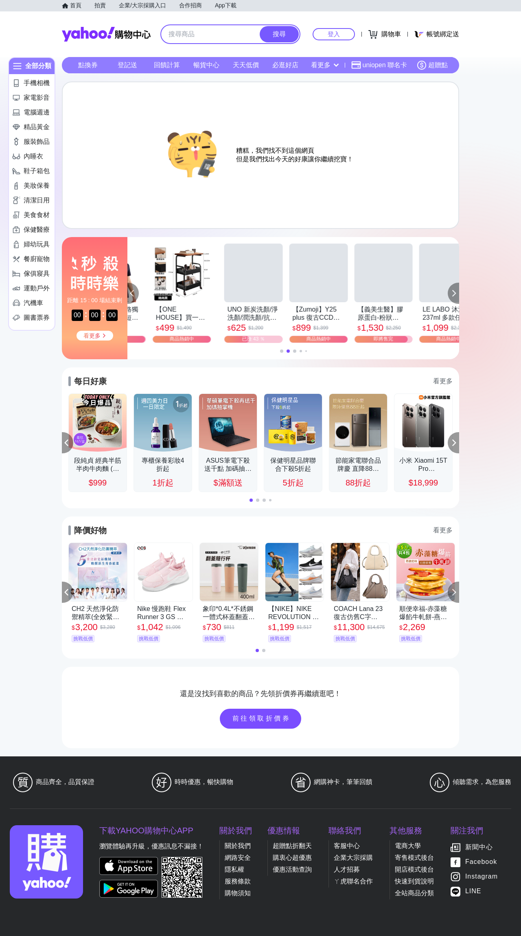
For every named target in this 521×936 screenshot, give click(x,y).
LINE (473, 891)
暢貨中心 (206, 65)
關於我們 (238, 845)
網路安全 (238, 857)
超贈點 (432, 65)
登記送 (127, 65)
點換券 (88, 65)
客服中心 (347, 845)
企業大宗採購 (353, 857)
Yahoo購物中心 (106, 34)
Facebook (481, 861)
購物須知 (238, 893)
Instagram (481, 876)
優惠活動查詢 (292, 869)
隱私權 (234, 869)
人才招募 (347, 869)
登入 (334, 34)
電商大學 (408, 845)
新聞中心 (479, 847)
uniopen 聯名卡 (379, 65)
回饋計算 (167, 65)
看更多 (325, 65)
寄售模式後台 (414, 857)
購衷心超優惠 (292, 857)
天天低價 (246, 65)
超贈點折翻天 (292, 845)
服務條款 (238, 881)
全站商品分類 (414, 893)
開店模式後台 (414, 869)
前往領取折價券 (261, 718)
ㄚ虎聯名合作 (353, 881)
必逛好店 (285, 65)
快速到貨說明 (414, 881)
